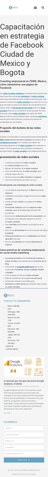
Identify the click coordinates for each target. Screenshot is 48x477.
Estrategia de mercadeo (22, 108)
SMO (2, 140)
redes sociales (38, 96)
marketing (25, 96)
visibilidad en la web (8, 142)
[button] (35, 7)
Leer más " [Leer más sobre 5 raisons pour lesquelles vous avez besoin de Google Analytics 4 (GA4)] (7, 413)
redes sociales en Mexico (13, 93)
